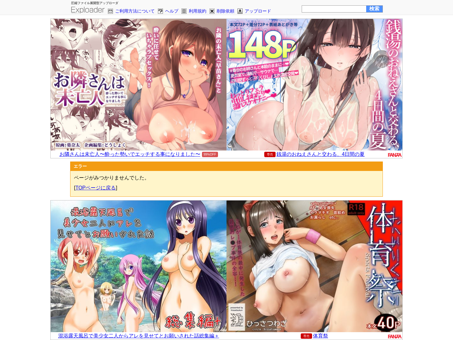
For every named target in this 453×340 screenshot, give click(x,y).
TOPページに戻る (96, 187)
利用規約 (197, 11)
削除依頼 (225, 11)
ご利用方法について (135, 11)
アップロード (258, 11)
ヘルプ (171, 11)
